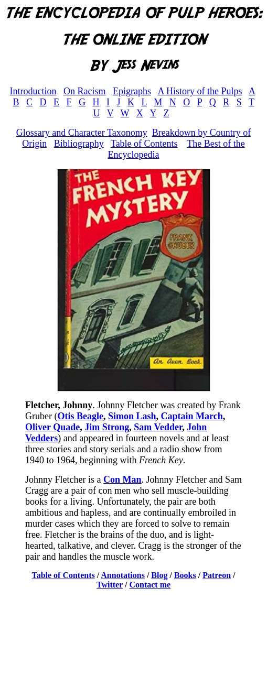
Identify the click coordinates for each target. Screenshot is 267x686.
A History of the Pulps (199, 91)
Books (185, 575)
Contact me (149, 584)
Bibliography (79, 143)
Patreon (216, 575)
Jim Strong (106, 427)
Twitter (110, 584)
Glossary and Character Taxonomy (81, 132)
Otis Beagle (80, 416)
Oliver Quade (52, 427)
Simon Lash (132, 416)
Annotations (123, 575)
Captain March (192, 416)
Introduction (32, 91)
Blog (159, 575)
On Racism (84, 91)
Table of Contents (144, 143)
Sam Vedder (158, 427)
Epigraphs (132, 91)
